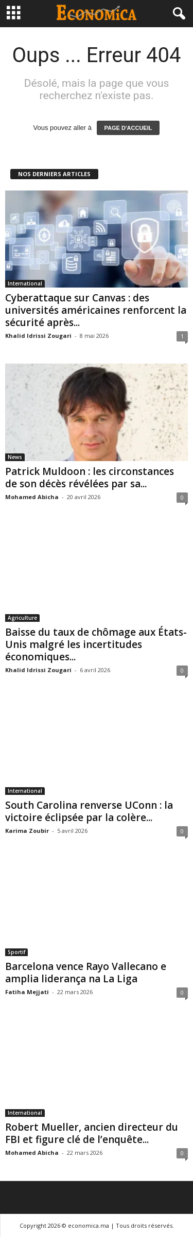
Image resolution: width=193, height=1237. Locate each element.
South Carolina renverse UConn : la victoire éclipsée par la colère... (89, 811)
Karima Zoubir (27, 830)
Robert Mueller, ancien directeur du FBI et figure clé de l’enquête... (91, 1133)
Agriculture (22, 617)
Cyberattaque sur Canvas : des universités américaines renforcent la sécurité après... (95, 310)
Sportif (16, 952)
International (25, 283)
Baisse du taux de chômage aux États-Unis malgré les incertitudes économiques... (96, 644)
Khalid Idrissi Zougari (38, 335)
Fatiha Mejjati (27, 992)
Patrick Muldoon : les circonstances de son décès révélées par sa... (89, 477)
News (15, 457)
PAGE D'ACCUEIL (128, 128)
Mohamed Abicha (32, 497)
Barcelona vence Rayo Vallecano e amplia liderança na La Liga (85, 972)
